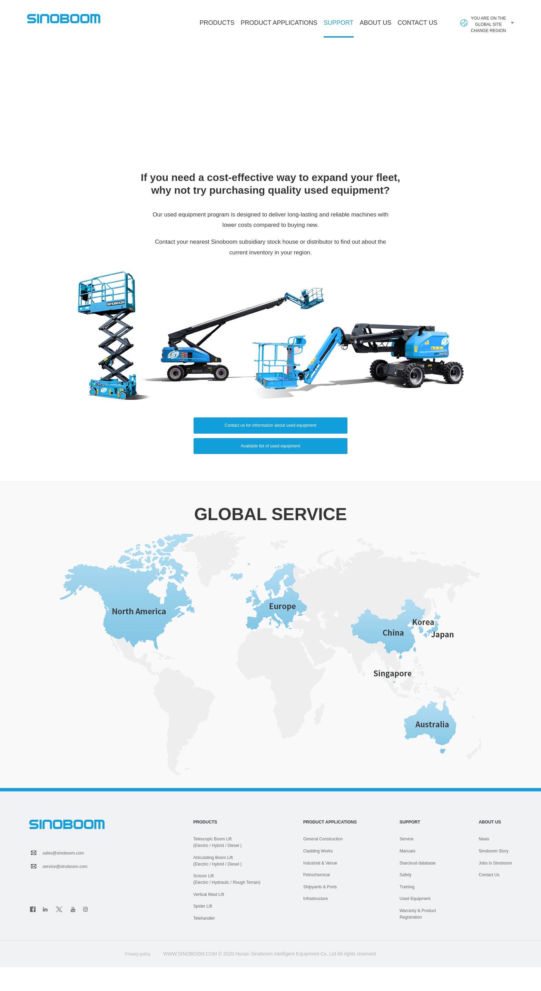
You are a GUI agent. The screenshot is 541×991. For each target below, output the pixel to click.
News (480, 864)
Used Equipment (420, 923)
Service (410, 864)
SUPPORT (68, 137)
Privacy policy (137, 977)
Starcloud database (423, 888)
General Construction (323, 864)
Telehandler (205, 942)
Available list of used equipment (270, 468)
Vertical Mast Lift (211, 918)
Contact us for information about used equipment (270, 435)
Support (339, 28)
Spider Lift (204, 930)
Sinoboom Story (491, 876)
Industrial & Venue (320, 888)
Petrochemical (315, 899)
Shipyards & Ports (319, 911)
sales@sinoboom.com (66, 878)
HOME (36, 137)
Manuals (411, 876)
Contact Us (417, 22)
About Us (376, 22)
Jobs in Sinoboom (493, 888)
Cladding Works (317, 876)
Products (216, 22)
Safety (409, 899)
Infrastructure (314, 923)
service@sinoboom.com (69, 892)
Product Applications (278, 22)
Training (411, 911)
